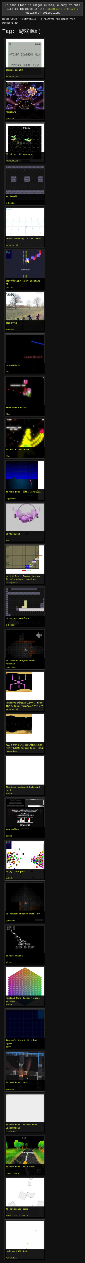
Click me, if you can (19, 153)
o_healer (11, 202)
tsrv (8, 1041)
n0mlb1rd (11, 111)
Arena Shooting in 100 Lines (23, 237)
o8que (9, 832)
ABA (8, 370)
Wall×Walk (12, 195)
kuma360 (10, 328)
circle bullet (14, 951)
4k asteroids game (17, 1202)
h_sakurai (11, 1125)
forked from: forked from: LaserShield (22, 1121)
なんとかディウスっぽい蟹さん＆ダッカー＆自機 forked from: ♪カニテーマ (24, 743)
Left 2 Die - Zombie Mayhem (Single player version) (23, 575)
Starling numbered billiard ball (23, 785)
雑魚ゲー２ (11, 321)
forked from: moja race (20, 1160)
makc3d (9, 790)
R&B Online (12, 825)
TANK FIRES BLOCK (16, 405)
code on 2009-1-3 (16, 1244)
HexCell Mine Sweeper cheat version (23, 995)
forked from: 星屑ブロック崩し (23, 489)
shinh (9, 957)
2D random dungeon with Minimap (20, 659)
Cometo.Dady (12, 1167)
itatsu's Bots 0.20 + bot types (21, 1037)
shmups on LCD (14, 70)
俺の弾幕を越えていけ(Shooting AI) (23, 281)
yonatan (10, 118)
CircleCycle (13, 531)
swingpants (12, 580)
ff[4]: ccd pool (15, 867)
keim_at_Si (12, 76)
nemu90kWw (11, 748)
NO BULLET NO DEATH (17, 447)
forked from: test (17, 1077)
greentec (11, 664)
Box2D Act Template (17, 615)
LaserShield (13, 363)
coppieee (11, 496)
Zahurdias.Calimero (17, 1209)
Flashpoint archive (60, 9)
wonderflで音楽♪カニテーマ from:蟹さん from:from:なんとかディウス (24, 701)
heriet (9, 286)
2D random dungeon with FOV (23, 909)
